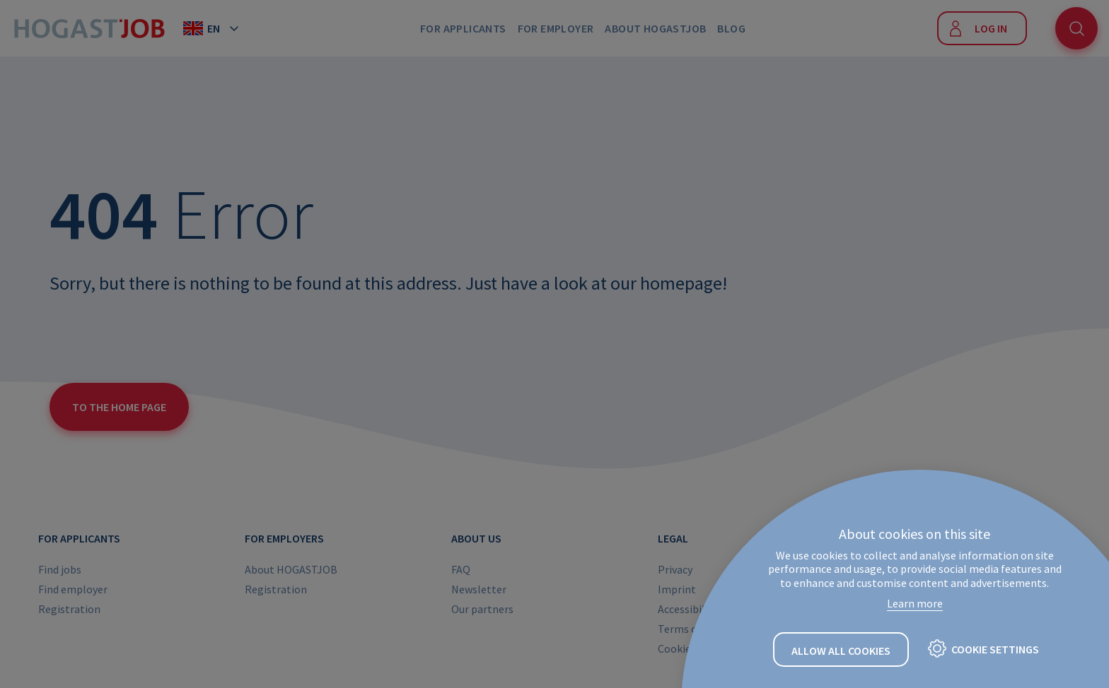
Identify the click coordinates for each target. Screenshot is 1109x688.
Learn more (915, 603)
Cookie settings (995, 649)
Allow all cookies (840, 650)
